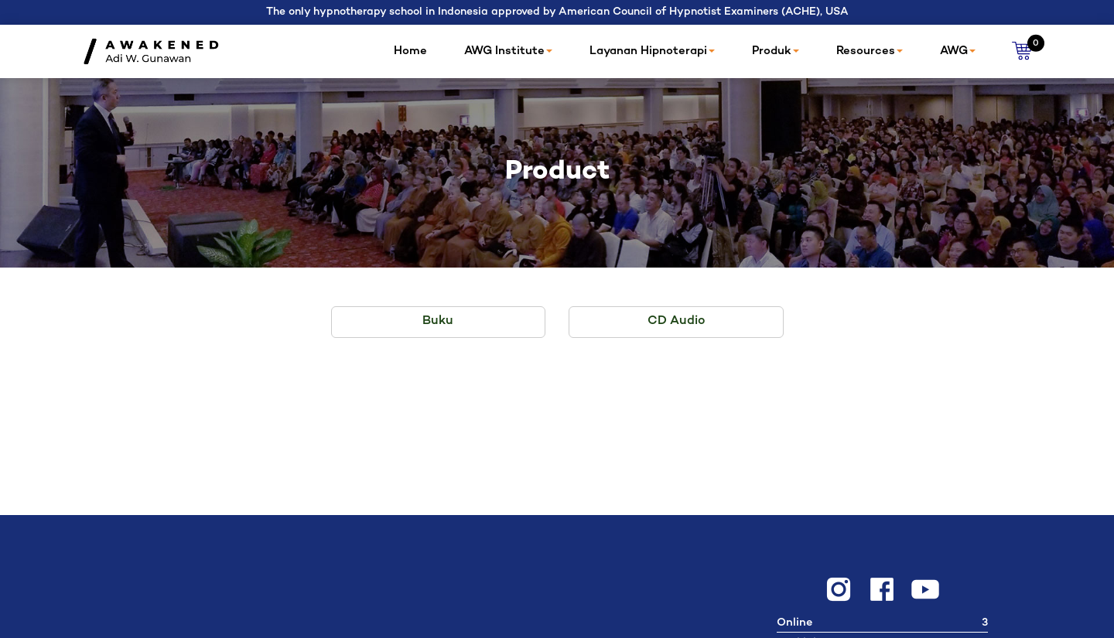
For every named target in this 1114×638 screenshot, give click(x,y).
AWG (958, 51)
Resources (869, 51)
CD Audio (676, 321)
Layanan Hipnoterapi (652, 51)
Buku (437, 321)
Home (410, 51)
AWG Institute (508, 51)
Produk (775, 51)
